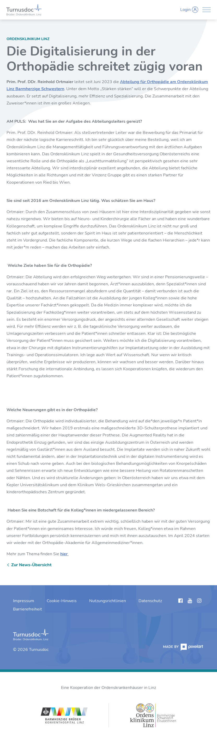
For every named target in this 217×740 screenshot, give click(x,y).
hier (64, 554)
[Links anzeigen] (180, 602)
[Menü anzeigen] (206, 9)
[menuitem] (23, 601)
